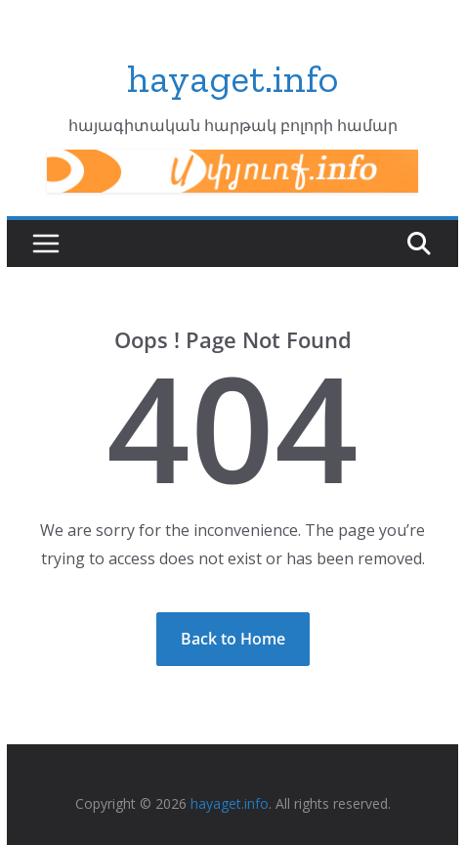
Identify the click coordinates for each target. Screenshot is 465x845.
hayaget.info (232, 78)
